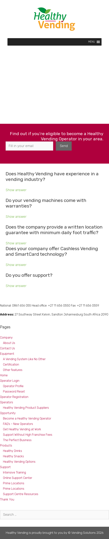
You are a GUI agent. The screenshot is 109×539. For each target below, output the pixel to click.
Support (5, 467)
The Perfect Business (17, 440)
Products (6, 445)
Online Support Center (17, 478)
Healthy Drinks (12, 451)
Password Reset (14, 391)
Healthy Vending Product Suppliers (26, 407)
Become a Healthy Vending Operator (27, 418)
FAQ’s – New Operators (18, 424)
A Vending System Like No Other (24, 359)
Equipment (7, 353)
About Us (9, 343)
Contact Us (7, 348)
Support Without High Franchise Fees (27, 434)
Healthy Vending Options (19, 461)
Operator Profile (13, 386)
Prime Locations (13, 483)
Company (6, 337)
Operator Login (9, 380)
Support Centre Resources (20, 494)
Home (4, 375)
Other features (12, 370)
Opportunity (8, 413)
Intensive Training (14, 472)
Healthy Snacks (13, 456)
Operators (6, 402)
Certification (11, 364)
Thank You (7, 499)
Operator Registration (14, 397)
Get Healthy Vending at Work (22, 429)
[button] (91, 42)
